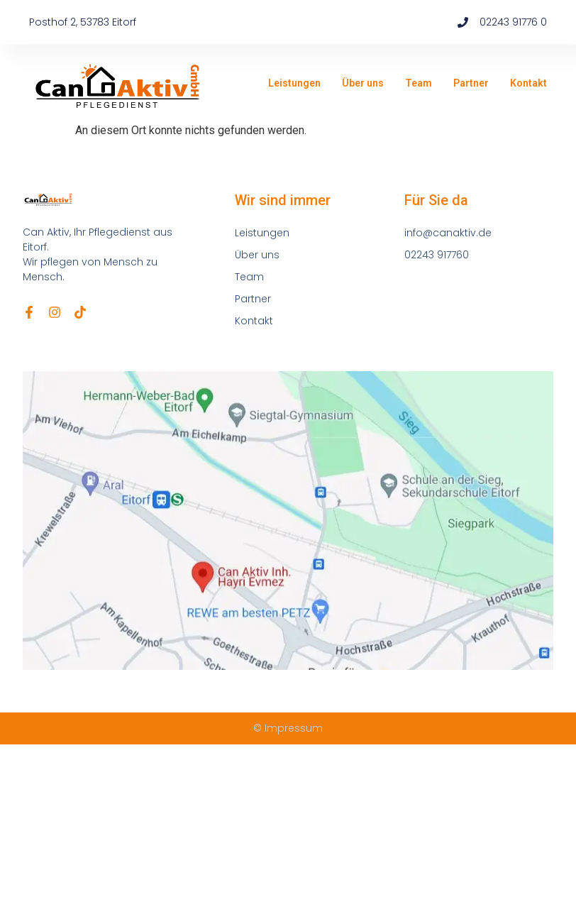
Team (418, 83)
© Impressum (288, 728)
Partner (471, 83)
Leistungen (294, 83)
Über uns (363, 83)
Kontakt (528, 83)
